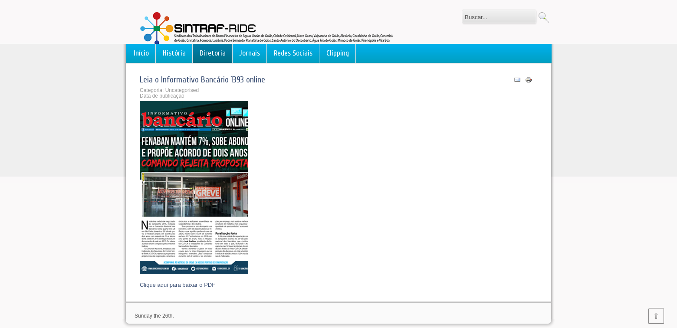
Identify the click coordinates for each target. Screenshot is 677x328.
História (174, 53)
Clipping (337, 53)
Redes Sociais (293, 53)
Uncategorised (182, 90)
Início (141, 53)
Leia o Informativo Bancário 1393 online (202, 80)
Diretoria (213, 53)
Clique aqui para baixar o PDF (177, 285)
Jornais (250, 53)
